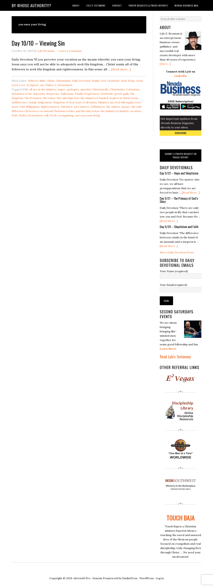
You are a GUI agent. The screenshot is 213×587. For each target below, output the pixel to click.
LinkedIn (180, 76)
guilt (126, 93)
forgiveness (91, 93)
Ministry (103, 102)
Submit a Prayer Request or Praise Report (181, 155)
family (95, 80)
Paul (22, 106)
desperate (52, 93)
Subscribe (181, 133)
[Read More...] (191, 192)
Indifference (20, 102)
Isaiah (32, 102)
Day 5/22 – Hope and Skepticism (179, 173)
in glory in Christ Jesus (123, 98)
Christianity (63, 80)
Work (53, 115)
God (103, 80)
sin (42, 85)
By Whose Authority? (31, 5)
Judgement (45, 102)
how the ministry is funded (91, 98)
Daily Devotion (81, 80)
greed (118, 93)
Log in (160, 578)
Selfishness (98, 106)
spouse (125, 106)
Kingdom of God (63, 102)
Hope (131, 80)
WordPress (146, 578)
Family (79, 93)
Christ (51, 80)
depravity (39, 93)
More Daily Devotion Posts (177, 252)
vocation (135, 111)
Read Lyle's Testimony (175, 357)
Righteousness (50, 106)
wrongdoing (66, 115)
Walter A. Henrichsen (58, 85)
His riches (49, 98)
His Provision (33, 98)
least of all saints (86, 102)
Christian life (101, 89)
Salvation (66, 106)
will (46, 115)
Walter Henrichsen (31, 115)
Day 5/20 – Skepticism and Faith (179, 226)
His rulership (65, 98)
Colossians (133, 89)
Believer (33, 80)
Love (22, 85)
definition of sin (22, 93)
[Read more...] (121, 69)
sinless (115, 106)
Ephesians (67, 93)
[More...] (165, 64)
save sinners (82, 106)
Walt (14, 115)
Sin (108, 106)
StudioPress (129, 578)
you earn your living (87, 115)
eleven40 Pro (82, 578)
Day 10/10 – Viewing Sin (38, 42)
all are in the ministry (42, 89)
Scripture (33, 85)
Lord (15, 85)
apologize (73, 89)
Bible (42, 80)
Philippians (33, 106)
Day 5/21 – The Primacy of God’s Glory (179, 200)
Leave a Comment (70, 50)
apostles (85, 89)
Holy (124, 80)
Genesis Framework (105, 578)
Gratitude (113, 80)
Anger (61, 89)
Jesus (139, 80)
